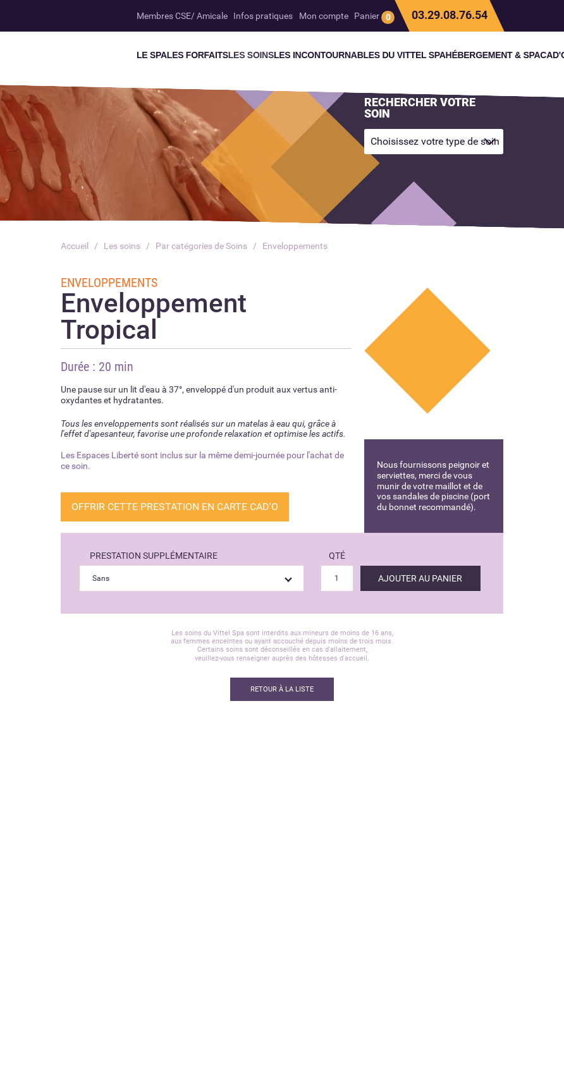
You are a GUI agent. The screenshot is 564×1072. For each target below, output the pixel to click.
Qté (337, 556)
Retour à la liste (282, 689)
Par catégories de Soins (201, 246)
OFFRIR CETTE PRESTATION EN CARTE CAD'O (174, 507)
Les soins (122, 246)
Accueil (75, 246)
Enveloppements (295, 246)
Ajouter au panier (420, 578)
